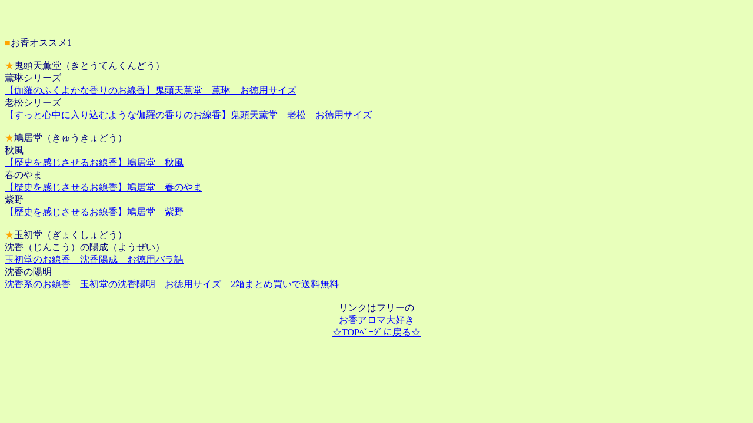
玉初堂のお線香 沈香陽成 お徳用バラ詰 (94, 259)
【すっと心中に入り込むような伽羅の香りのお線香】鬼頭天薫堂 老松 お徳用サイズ (188, 115)
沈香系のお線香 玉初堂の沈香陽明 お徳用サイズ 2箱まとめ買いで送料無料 (172, 284)
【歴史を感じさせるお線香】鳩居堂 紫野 (94, 212)
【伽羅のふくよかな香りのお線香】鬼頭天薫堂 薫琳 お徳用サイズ (150, 90)
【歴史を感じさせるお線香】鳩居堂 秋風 (94, 162)
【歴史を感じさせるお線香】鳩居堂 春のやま (103, 187)
